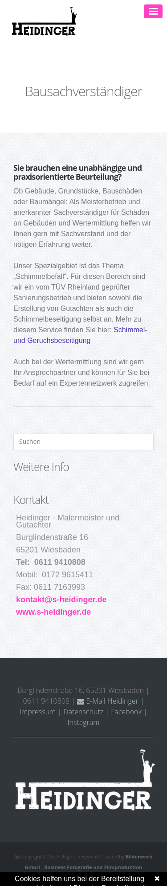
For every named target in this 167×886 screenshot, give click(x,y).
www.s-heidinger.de (53, 612)
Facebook (126, 712)
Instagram (84, 722)
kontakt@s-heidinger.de (61, 599)
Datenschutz (83, 712)
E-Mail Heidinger (107, 701)
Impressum (38, 712)
